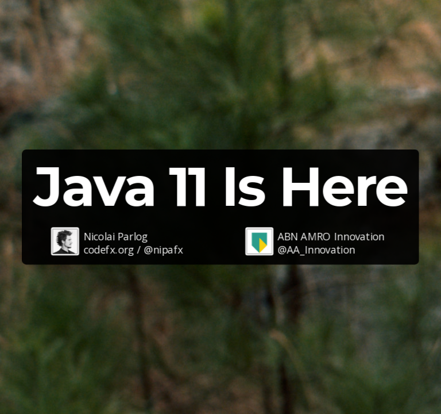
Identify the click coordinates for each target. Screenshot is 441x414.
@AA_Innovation (316, 249)
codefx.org (108, 249)
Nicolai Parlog (115, 236)
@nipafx (163, 249)
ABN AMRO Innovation (330, 236)
